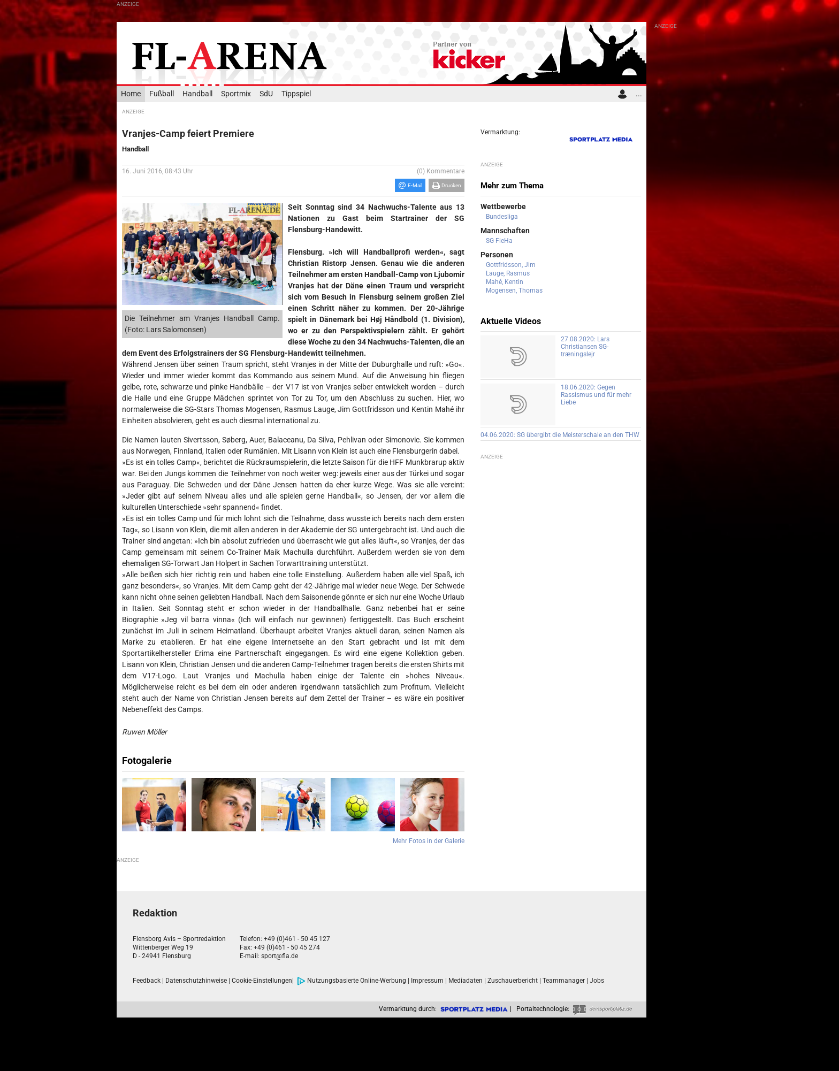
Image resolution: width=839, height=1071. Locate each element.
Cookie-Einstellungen (262, 980)
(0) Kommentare (440, 171)
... (639, 93)
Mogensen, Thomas (514, 290)
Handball (197, 93)
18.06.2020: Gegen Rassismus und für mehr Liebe (596, 395)
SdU (266, 93)
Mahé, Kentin (504, 282)
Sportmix (236, 93)
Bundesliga (502, 216)
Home (131, 93)
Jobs (597, 980)
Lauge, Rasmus (508, 273)
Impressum (427, 980)
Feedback (147, 980)
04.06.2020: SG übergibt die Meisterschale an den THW (559, 435)
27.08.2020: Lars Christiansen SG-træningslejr (585, 346)
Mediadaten (465, 980)
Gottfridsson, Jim (511, 265)
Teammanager (564, 980)
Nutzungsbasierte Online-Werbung (351, 980)
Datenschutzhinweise (196, 980)
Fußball (161, 93)
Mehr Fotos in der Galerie (428, 841)
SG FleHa (499, 240)
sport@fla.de (279, 956)
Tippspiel (296, 93)
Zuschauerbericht (512, 980)
